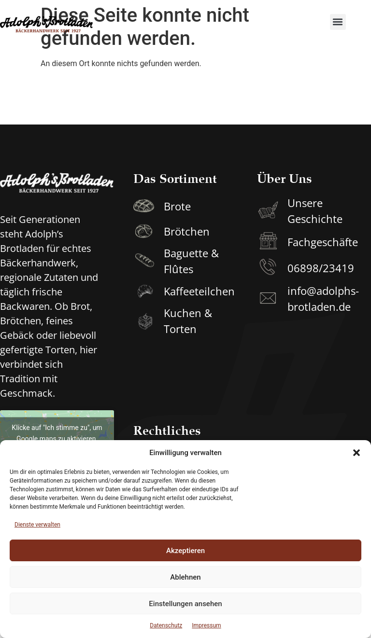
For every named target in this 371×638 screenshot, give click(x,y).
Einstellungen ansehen (185, 603)
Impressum (206, 625)
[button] (356, 453)
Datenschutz (166, 625)
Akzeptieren (185, 550)
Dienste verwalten (37, 524)
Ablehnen (185, 577)
